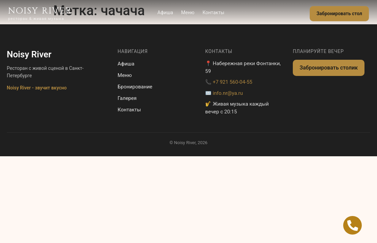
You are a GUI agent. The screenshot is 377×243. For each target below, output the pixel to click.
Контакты (213, 12)
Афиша (165, 12)
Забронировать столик (329, 67)
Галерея (127, 98)
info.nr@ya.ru (228, 93)
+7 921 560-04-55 (232, 82)
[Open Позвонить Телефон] (352, 225)
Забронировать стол (339, 13)
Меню (187, 12)
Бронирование (135, 87)
